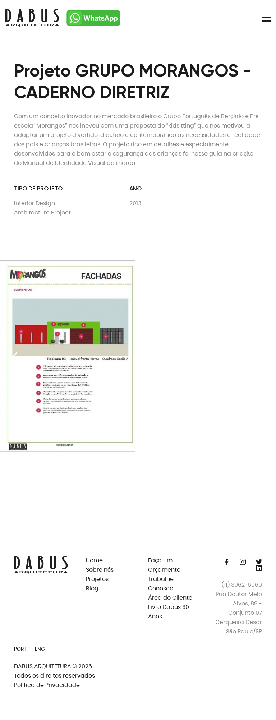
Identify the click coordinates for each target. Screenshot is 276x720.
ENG (40, 648)
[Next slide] (261, 358)
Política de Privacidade (47, 685)
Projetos (97, 579)
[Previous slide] (14, 358)
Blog (92, 588)
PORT (20, 648)
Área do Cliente (170, 598)
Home (94, 560)
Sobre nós (100, 570)
